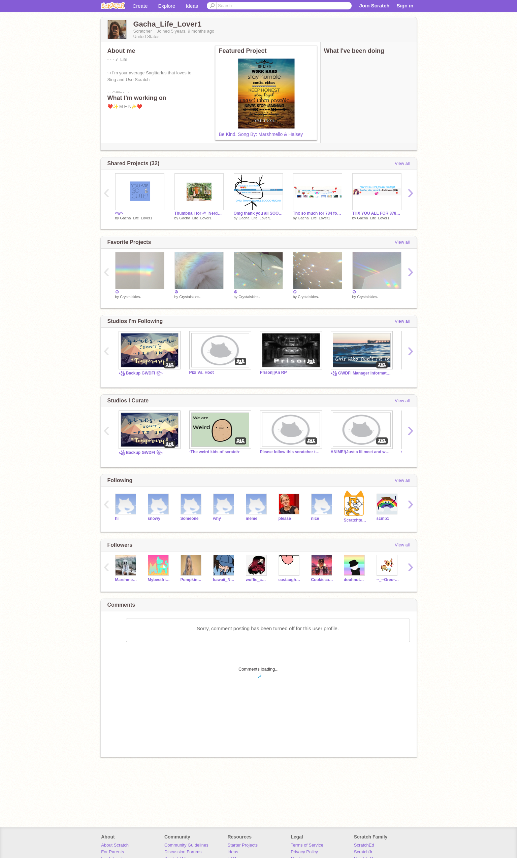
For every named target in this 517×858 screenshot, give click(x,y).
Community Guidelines (186, 845)
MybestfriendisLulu (159, 579)
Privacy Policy (304, 851)
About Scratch (115, 845)
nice (315, 518)
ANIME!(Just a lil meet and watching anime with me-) (361, 452)
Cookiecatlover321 (322, 579)
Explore (166, 6)
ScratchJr (363, 851)
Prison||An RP (273, 372)
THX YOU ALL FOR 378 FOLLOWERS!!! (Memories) (376, 213)
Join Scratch (374, 5)
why (217, 518)
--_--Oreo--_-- (388, 579)
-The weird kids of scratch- (214, 452)
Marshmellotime (126, 579)
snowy (154, 518)
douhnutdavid (355, 579)
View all (402, 163)
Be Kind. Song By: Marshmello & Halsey (261, 134)
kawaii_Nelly (224, 579)
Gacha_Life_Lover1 (136, 218)
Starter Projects (243, 845)
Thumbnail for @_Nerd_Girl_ (199, 213)
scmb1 (383, 518)
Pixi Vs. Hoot (201, 372)
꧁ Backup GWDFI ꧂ (141, 373)
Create (140, 6)
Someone (190, 518)
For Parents (112, 851)
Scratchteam (355, 520)
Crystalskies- (130, 297)
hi (117, 518)
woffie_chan (257, 579)
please (285, 518)
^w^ (119, 213)
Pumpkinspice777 (192, 579)
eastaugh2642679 (290, 579)
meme (252, 518)
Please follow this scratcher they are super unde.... (290, 452)
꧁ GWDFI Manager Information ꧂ (361, 373)
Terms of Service (307, 845)
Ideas (192, 6)
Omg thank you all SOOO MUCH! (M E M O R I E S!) (258, 213)
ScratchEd (364, 845)
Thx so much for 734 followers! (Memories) (317, 213)
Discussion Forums (183, 851)
